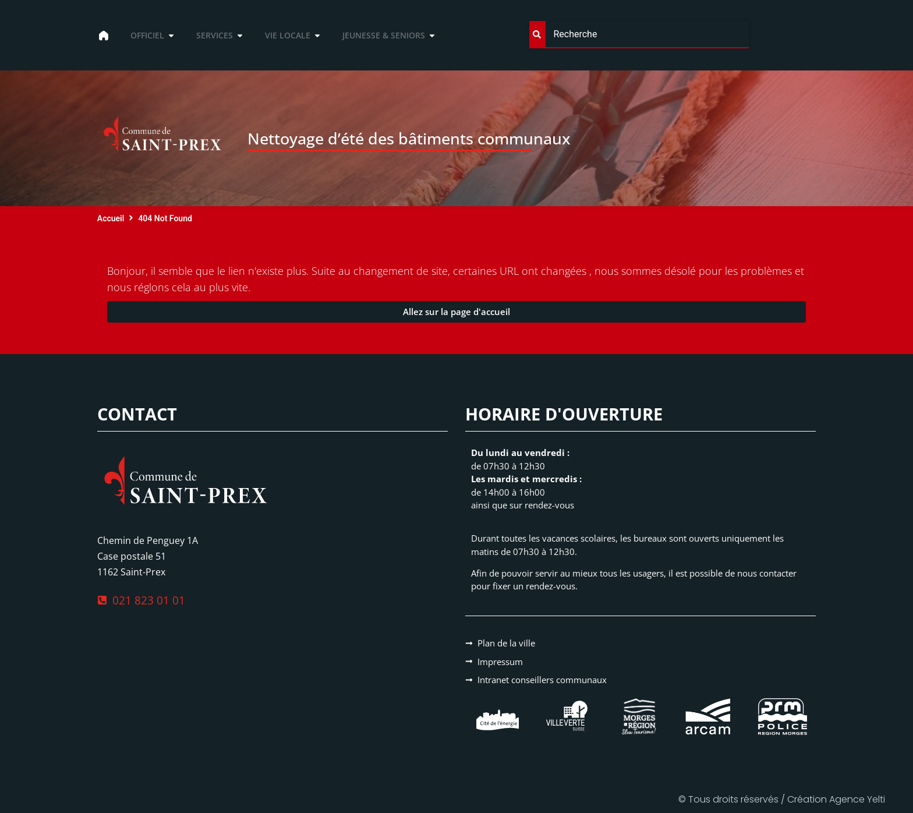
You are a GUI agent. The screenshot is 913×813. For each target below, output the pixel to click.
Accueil (111, 218)
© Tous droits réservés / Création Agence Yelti (781, 799)
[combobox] (638, 34)
